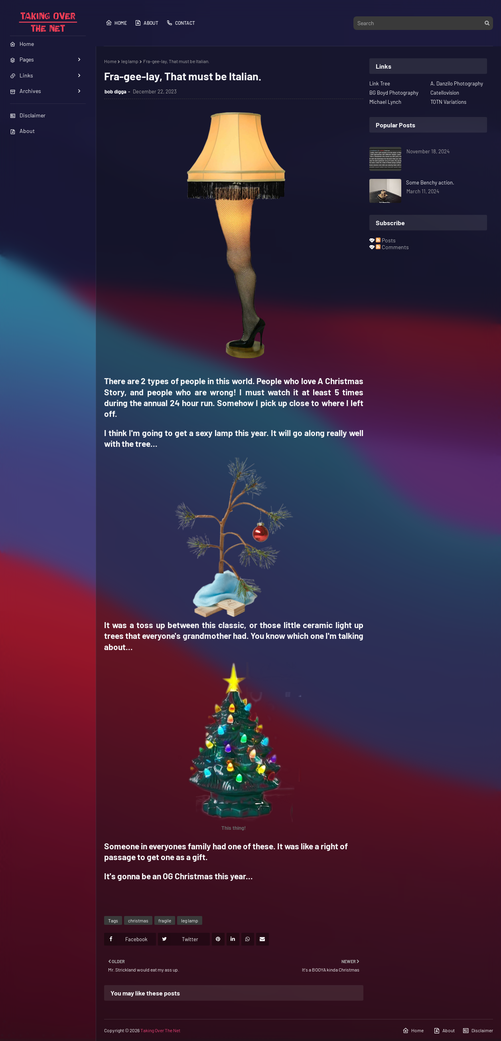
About (22, 130)
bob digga (115, 91)
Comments (392, 247)
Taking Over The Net (160, 1030)
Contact (180, 23)
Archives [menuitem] (25, 90)
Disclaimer (27, 115)
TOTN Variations (448, 102)
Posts (386, 240)
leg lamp (129, 61)
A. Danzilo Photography (456, 83)
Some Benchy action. (430, 182)
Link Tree (379, 83)
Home (116, 23)
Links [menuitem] (21, 75)
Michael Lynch (385, 102)
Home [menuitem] (22, 43)
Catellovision (444, 92)
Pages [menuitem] (22, 59)
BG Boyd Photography (393, 92)
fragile (164, 920)
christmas (138, 920)
